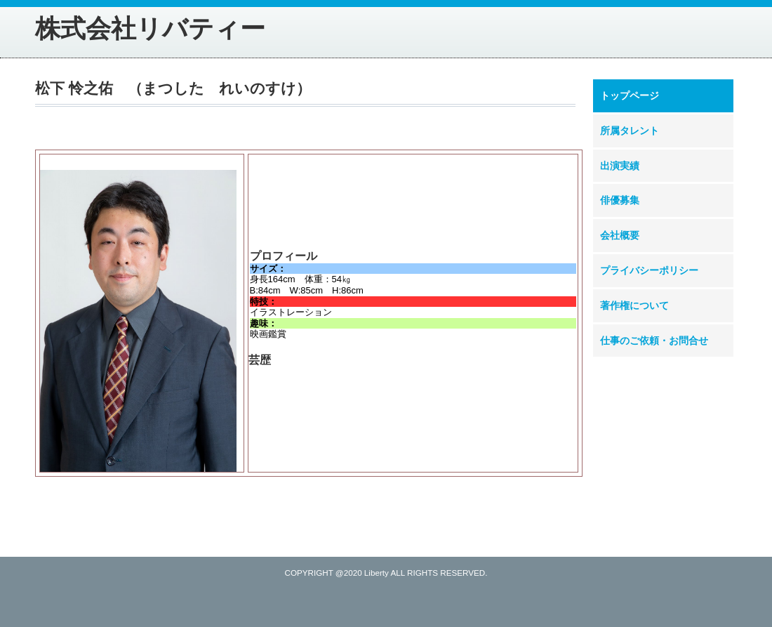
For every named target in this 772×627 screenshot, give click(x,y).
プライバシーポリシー (649, 270)
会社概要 (619, 235)
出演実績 (619, 165)
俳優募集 (619, 200)
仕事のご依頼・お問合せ (654, 340)
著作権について (634, 305)
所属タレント (629, 130)
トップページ (629, 95)
